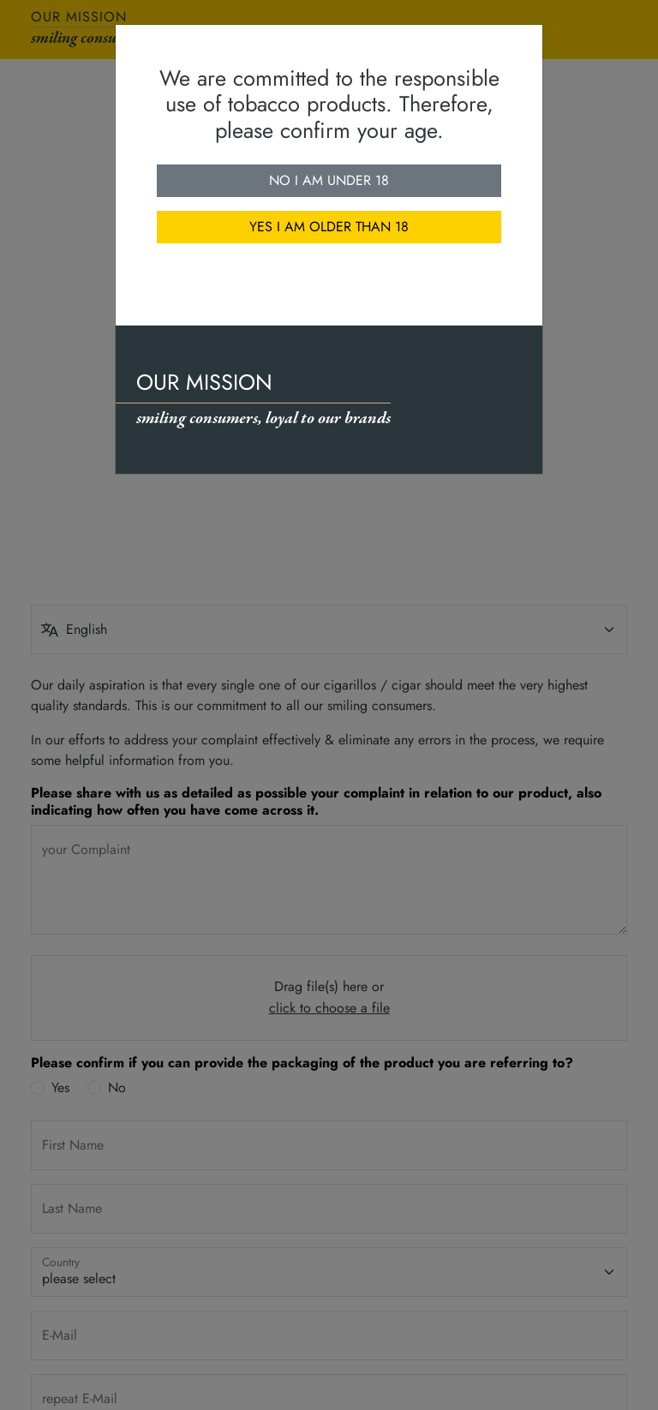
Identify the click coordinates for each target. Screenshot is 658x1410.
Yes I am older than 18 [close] (329, 226)
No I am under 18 (329, 180)
